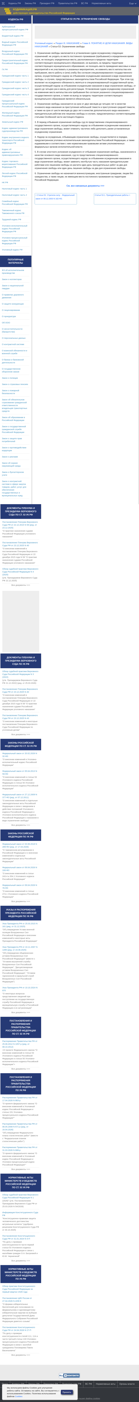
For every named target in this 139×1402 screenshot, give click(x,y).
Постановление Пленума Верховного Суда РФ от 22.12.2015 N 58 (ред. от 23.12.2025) (20, 525)
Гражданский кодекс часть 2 (15, 82)
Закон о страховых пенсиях (15, 384)
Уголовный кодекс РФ (12, 250)
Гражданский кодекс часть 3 (15, 88)
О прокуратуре (9, 316)
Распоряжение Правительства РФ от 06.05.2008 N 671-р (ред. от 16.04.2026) (19, 1127)
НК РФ (5, 182)
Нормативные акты (101, 3)
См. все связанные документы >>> (85, 186)
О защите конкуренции (13, 304)
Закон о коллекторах (12, 279)
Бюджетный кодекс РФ (12, 36)
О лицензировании (11, 310)
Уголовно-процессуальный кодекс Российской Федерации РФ (14, 241)
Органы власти (127, 1384)
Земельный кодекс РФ (12, 122)
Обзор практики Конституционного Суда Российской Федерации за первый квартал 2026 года (18, 1289)
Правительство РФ (67, 3)
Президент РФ (47, 3)
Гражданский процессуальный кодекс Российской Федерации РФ (15, 104)
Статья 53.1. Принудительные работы (112, 195)
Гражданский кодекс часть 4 (15, 94)
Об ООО (6, 322)
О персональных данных (14, 338)
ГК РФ (5, 69)
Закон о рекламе (10, 457)
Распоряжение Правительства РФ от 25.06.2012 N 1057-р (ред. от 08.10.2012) (19, 1044)
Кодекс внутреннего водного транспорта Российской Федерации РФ (15, 140)
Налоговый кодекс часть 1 (14, 188)
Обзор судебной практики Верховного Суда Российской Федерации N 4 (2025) (20, 572)
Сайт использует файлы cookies (84, 1398)
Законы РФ (30, 3)
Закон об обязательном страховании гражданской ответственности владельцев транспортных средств (14, 405)
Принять (67, 1392)
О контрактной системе (13, 344)
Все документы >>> (20, 585)
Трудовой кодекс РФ (11, 219)
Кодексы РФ (14, 3)
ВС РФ (84, 3)
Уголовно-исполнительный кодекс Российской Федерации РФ (14, 229)
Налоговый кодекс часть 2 (14, 195)
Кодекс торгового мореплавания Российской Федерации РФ (14, 164)
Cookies (18, 1396)
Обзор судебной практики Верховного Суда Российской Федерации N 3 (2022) (20, 674)
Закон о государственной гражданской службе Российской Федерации (14, 429)
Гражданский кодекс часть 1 (15, 76)
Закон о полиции (10, 378)
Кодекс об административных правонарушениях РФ (12, 152)
